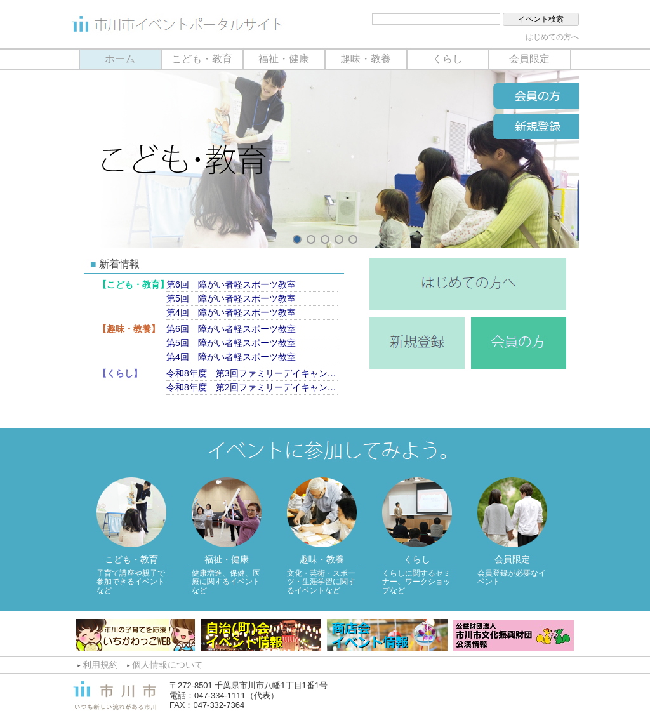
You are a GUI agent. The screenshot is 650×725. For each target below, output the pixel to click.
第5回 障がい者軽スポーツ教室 (231, 298)
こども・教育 (201, 58)
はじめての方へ (552, 37)
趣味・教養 (365, 58)
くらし (447, 58)
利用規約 (100, 665)
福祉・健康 (283, 58)
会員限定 (529, 58)
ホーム (120, 58)
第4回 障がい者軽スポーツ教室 (231, 312)
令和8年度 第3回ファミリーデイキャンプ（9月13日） (252, 373)
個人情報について (167, 665)
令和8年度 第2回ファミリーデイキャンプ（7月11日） (252, 387)
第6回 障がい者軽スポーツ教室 (231, 284)
